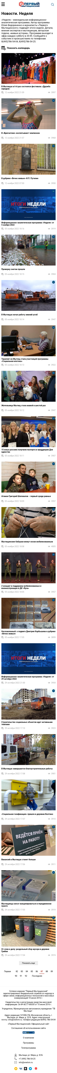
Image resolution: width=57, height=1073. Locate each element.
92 (26, 976)
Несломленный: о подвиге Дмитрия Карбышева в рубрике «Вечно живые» (28, 632)
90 (16, 976)
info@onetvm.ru (15, 1020)
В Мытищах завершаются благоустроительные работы (27, 769)
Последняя (37, 976)
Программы (28, 1043)
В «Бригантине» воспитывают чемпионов (20, 133)
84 (27, 971)
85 (32, 971)
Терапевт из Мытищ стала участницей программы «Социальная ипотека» (24, 360)
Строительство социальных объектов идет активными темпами (27, 723)
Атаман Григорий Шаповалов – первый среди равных (26, 496)
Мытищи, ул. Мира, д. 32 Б (31, 1055)
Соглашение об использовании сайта (28, 1028)
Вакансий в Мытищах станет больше (18, 859)
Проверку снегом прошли (13, 269)
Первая (7, 971)
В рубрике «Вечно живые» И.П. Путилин (19, 178)
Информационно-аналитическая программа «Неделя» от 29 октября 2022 (27, 678)
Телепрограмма (28, 1048)
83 (22, 971)
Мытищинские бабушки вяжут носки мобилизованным (27, 542)
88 (47, 971)
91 (21, 976)
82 (17, 971)
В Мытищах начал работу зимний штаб (19, 315)
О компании (28, 1038)
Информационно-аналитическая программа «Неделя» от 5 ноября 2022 (27, 224)
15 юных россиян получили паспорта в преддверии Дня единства (27, 451)
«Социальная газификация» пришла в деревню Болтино (27, 814)
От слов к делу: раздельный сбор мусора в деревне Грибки (25, 950)
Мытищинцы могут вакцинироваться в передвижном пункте (26, 905)
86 (37, 971)
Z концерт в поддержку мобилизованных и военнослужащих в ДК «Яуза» (21, 587)
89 (52, 971)
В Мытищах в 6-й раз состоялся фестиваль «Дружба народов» (25, 87)
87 (42, 971)
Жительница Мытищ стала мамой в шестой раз (23, 405)
